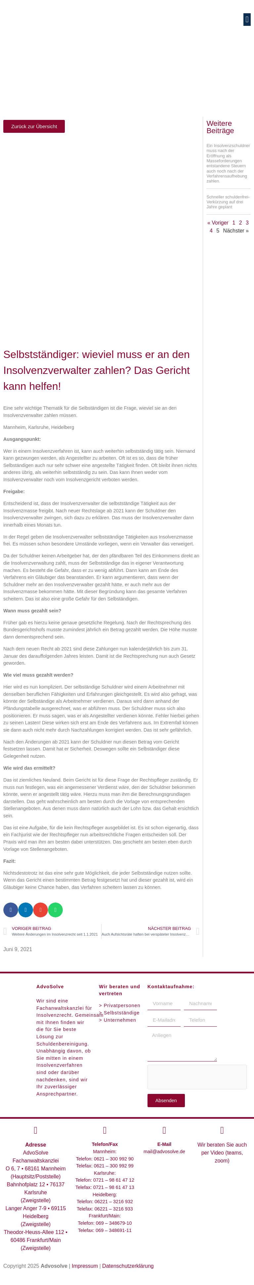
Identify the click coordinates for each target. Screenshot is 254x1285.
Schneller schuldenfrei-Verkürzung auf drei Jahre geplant (227, 202)
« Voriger (218, 223)
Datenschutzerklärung (128, 1266)
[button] (247, 19)
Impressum (85, 1266)
